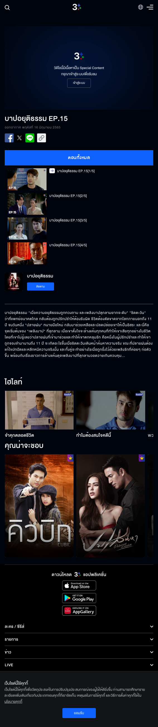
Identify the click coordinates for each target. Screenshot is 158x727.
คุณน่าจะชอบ (24, 446)
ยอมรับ (79, 713)
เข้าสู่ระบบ (79, 83)
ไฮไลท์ (13, 382)
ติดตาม (40, 286)
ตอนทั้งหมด (79, 157)
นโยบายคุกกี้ (13, 701)
